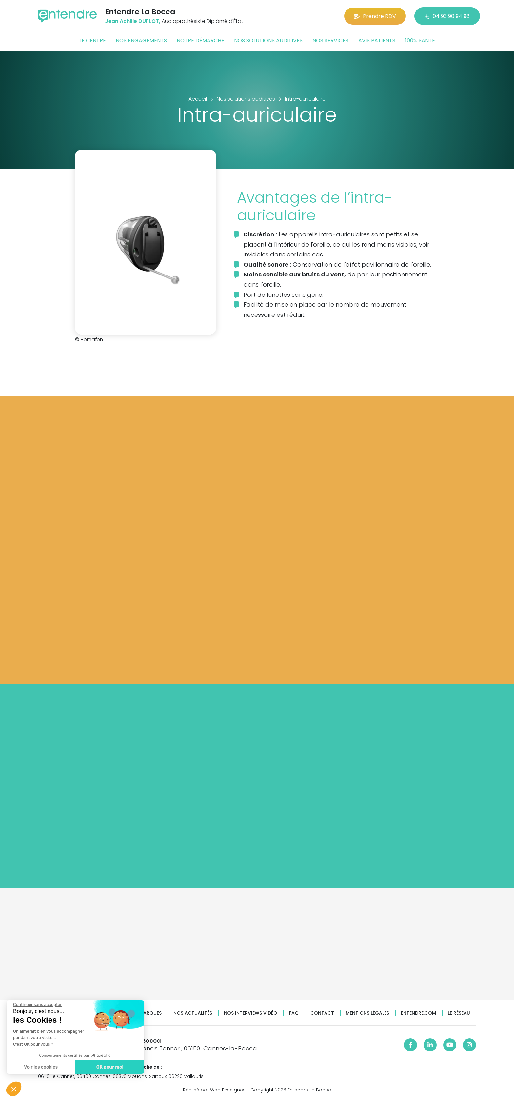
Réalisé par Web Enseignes (214, 1090)
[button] (14, 1089)
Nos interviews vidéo (250, 1013)
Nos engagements (141, 40)
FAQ (294, 1013)
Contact (322, 1013)
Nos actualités (192, 1013)
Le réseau (459, 1013)
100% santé (420, 40)
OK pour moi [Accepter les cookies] (110, 1067)
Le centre (92, 40)
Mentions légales (367, 1013)
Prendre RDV (375, 16)
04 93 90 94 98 (447, 16)
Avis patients (376, 40)
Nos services (330, 40)
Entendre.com (418, 1013)
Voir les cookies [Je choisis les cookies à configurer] (41, 1067)
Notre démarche (200, 40)
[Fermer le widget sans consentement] (37, 1004)
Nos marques (145, 1013)
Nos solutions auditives (268, 40)
